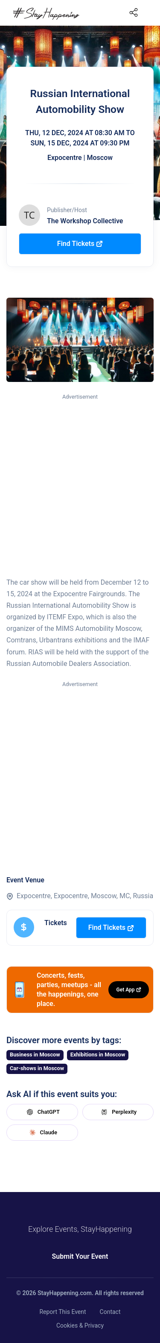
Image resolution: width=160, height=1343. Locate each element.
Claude (42, 1132)
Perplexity (118, 1112)
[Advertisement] (80, 486)
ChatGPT (42, 1112)
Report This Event (62, 1311)
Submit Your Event (80, 1256)
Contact (110, 1311)
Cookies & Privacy (80, 1325)
